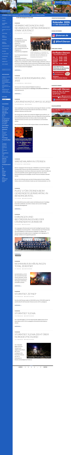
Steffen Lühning (28, 33)
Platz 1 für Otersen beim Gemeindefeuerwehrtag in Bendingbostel (31, 193)
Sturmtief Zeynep (25, 293)
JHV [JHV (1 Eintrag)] (2, 151)
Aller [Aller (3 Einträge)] (3, 106)
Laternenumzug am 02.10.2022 (33, 101)
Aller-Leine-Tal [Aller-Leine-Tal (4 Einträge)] (5, 108)
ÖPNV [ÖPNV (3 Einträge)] (3, 181)
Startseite (4, 18)
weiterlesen (18, 70)
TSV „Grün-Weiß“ (5, 53)
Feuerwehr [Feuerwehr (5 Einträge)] (4, 134)
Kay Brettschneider (27, 198)
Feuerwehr (17, 23)
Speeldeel (4, 51)
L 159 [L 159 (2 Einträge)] (3, 154)
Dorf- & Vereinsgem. (4, 36)
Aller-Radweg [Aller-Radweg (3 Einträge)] (5, 109)
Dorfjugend (4, 33)
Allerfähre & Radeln (4, 24)
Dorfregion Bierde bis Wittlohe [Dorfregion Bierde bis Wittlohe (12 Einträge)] (5, 127)
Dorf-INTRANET (5, 64)
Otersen (3, 20)
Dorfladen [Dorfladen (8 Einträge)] (5, 122)
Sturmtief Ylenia (25, 313)
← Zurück (19, 367)
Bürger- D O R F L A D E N (6, 30)
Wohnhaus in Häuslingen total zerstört (30, 265)
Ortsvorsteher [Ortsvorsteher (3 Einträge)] (5, 156)
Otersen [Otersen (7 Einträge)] (4, 158)
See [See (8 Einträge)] (3, 168)
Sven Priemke (28, 83)
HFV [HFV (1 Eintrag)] (3, 148)
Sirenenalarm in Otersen (30, 161)
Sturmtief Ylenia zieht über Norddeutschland (32, 335)
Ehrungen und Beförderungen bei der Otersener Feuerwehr (29, 219)
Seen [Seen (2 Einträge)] (3, 170)
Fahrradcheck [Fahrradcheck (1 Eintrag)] (4, 132)
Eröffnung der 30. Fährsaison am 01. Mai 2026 (6, 86)
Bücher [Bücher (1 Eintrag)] (3, 116)
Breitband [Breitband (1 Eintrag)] (3, 114)
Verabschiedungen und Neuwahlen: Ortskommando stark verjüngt (32, 28)
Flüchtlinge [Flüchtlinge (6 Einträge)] (5, 137)
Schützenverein (5, 48)
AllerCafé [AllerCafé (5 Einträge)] (4, 111)
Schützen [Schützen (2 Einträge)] (4, 162)
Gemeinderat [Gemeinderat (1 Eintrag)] (4, 143)
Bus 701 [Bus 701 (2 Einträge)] (3, 115)
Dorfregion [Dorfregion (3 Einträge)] (4, 123)
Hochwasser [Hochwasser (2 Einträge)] (4, 150)
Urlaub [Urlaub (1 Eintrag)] (3, 177)
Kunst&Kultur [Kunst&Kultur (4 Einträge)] (5, 153)
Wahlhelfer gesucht (5, 89)
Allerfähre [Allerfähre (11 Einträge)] (5, 113)
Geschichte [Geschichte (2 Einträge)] (4, 144)
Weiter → (45, 367)
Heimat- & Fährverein (4, 43)
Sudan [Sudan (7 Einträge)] (3, 173)
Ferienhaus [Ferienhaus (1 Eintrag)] (4, 133)
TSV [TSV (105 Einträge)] (4, 175)
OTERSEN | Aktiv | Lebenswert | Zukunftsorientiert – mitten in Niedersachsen (23, 15)
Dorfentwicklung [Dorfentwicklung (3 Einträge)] (5, 118)
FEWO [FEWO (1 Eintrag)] (3, 136)
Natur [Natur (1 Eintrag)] (3, 155)
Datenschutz (4, 61)
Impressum (4, 58)
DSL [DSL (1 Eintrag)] (2, 130)
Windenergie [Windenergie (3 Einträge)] (5, 178)
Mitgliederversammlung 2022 (30, 79)
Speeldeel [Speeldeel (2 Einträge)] (4, 171)
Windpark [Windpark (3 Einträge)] (4, 180)
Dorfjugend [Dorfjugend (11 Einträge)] (5, 120)
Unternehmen (5, 56)
